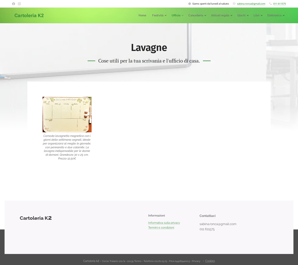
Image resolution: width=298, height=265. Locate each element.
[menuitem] (138, 15)
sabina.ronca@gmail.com (251, 3)
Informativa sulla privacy (164, 223)
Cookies (210, 261)
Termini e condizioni (161, 227)
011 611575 (279, 3)
